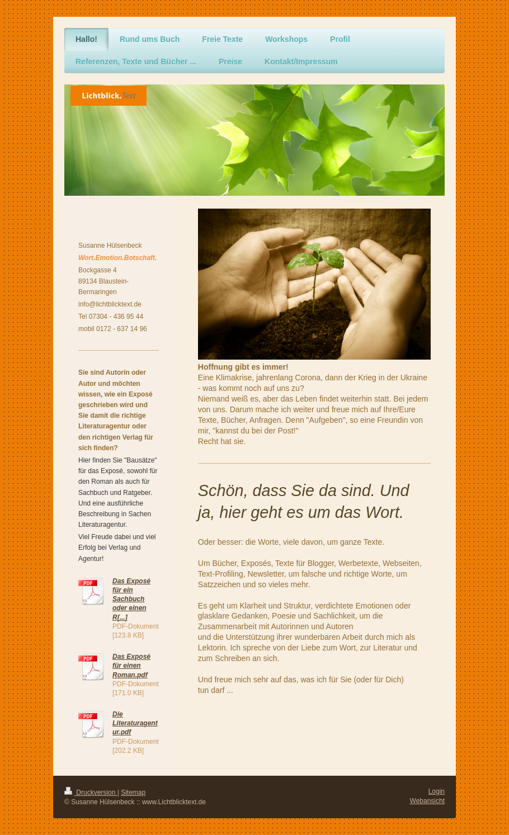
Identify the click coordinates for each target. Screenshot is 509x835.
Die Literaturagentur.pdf (135, 723)
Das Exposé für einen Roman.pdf (131, 665)
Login (436, 791)
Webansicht (427, 801)
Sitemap (133, 792)
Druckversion (90, 792)
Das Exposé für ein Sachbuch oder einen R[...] (131, 599)
